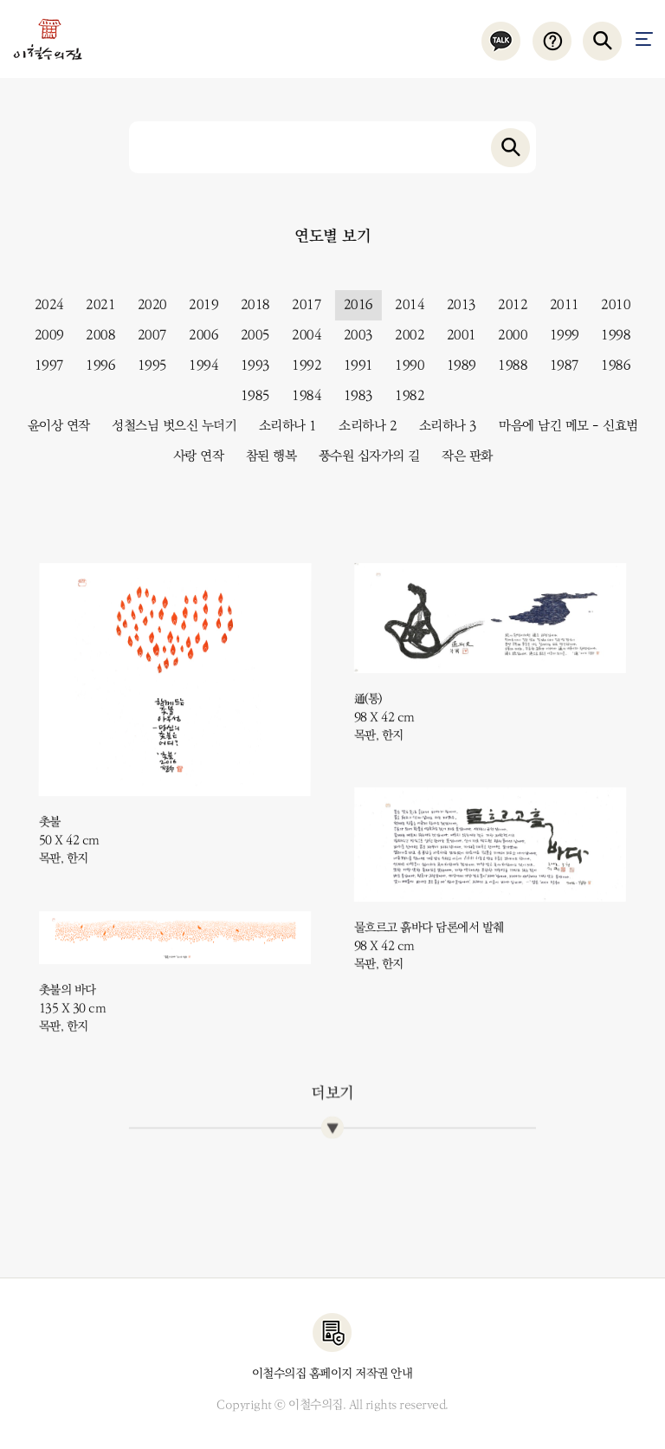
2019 (197, 305)
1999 (558, 335)
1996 (94, 365)
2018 (249, 305)
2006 (197, 335)
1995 (146, 365)
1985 (249, 396)
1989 (455, 365)
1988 (506, 365)
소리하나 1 (282, 426)
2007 (146, 335)
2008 (94, 335)
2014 (403, 305)
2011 (558, 305)
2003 (352, 335)
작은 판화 (461, 456)
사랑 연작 (192, 456)
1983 (352, 396)
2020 (146, 305)
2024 (43, 305)
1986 (609, 365)
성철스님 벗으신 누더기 (168, 426)
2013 (455, 305)
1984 (300, 396)
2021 (94, 305)
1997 (43, 365)
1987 (558, 365)
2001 (455, 335)
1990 (403, 365)
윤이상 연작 (53, 426)
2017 (300, 305)
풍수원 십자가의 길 (363, 456)
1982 (403, 396)
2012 (506, 305)
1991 (352, 365)
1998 (609, 335)
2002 (403, 335)
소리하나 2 (361, 426)
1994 (197, 365)
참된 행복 (265, 456)
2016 (352, 305)
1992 (300, 365)
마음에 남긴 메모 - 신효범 (562, 426)
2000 (506, 335)
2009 (43, 335)
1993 (249, 365)
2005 (249, 335)
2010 (609, 305)
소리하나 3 (442, 426)
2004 (300, 335)
